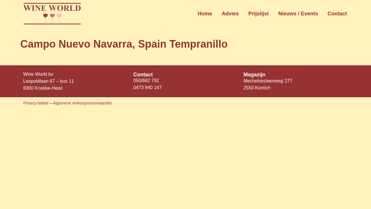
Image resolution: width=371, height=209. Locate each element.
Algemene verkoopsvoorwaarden (82, 103)
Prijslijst (258, 14)
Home (205, 14)
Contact (337, 14)
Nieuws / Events (298, 14)
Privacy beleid (36, 103)
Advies (230, 14)
